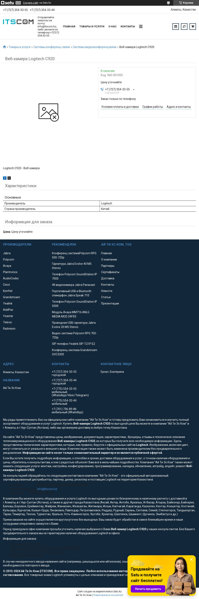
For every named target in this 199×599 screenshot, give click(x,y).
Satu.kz (117, 591)
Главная (69, 26)
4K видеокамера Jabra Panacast (73, 284)
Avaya (7, 265)
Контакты (128, 26)
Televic (7, 322)
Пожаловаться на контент (108, 595)
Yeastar (8, 316)
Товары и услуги (91, 26)
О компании (109, 259)
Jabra (7, 253)
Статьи (106, 297)
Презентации (110, 303)
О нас (112, 26)
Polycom (8, 259)
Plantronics (10, 272)
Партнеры (107, 265)
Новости (106, 291)
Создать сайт (30, 2)
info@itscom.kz (47, 489)
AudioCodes (11, 278)
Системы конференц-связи (52, 47)
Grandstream (11, 297)
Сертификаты (110, 272)
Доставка (107, 278)
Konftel (7, 291)
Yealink (7, 303)
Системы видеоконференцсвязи (94, 47)
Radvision (9, 328)
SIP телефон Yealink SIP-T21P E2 (73, 343)
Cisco (6, 284)
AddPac (8, 309)
